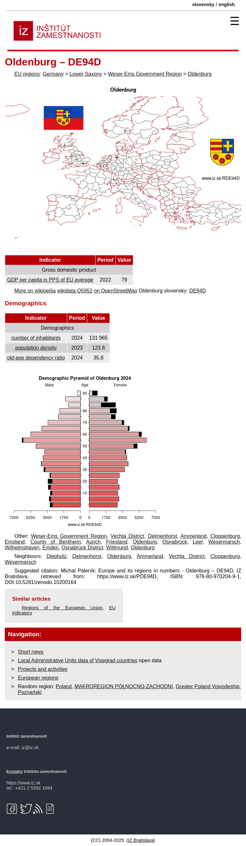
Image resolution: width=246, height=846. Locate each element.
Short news (31, 652)
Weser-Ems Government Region (145, 74)
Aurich (93, 542)
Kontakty (14, 771)
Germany (53, 74)
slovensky (203, 4)
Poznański (30, 692)
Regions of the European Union (62, 607)
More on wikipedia (35, 290)
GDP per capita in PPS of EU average (50, 280)
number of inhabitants (36, 338)
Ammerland (193, 536)
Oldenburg (200, 74)
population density (36, 348)
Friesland (116, 542)
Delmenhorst (162, 536)
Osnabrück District (82, 547)
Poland (64, 686)
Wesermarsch (224, 542)
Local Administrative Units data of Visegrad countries (77, 660)
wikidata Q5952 (74, 290)
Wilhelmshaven (22, 547)
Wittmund (117, 547)
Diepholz (56, 556)
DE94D (197, 290)
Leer (198, 542)
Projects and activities (43, 669)
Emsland (15, 542)
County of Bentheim (55, 542)
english (227, 4)
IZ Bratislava (141, 840)
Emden (50, 547)
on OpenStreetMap (115, 290)
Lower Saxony (86, 74)
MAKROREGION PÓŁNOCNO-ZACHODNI (124, 686)
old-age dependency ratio (36, 357)
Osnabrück (174, 542)
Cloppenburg (225, 536)
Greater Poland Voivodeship (207, 686)
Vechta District (127, 536)
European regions (38, 678)
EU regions (27, 74)
